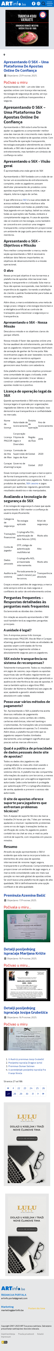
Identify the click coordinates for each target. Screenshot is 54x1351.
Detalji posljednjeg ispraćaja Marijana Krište (25, 951)
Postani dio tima (36, 1308)
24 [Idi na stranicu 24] (31, 1088)
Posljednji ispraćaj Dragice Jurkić (25, 1062)
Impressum (6, 1337)
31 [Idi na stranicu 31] (33, 1093)
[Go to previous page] (13, 1088)
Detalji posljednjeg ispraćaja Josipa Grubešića (26, 1010)
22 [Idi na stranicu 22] (18, 1088)
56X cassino (32, 483)
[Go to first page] (8, 1088)
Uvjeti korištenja (8, 1334)
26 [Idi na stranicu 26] (43, 1088)
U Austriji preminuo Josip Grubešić (26, 1059)
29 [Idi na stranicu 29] (21, 1093)
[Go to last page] (43, 1093)
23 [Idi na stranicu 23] (25, 1088)
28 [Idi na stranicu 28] (14, 1093)
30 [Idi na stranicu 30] (27, 1093)
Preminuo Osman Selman (21, 1066)
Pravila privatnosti (26, 1334)
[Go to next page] (38, 1093)
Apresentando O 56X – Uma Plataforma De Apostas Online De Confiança (26, 66)
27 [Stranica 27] (8, 1093)
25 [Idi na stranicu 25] (37, 1088)
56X (25, 199)
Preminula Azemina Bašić (25, 895)
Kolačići (40, 1334)
